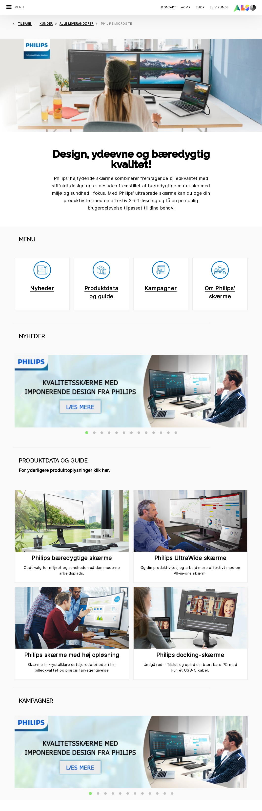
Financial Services (20, 753)
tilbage (25, 23)
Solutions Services (21, 779)
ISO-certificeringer (146, 762)
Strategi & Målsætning (86, 797)
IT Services (15, 762)
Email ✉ (125, 634)
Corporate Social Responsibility (156, 753)
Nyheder (42, 187)
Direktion (76, 745)
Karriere (75, 753)
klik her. (102, 262)
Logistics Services (21, 771)
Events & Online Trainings (151, 771)
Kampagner (161, 187)
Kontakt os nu (22, 696)
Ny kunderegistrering (148, 779)
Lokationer (77, 771)
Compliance (78, 762)
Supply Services (19, 788)
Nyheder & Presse (83, 779)
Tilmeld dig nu (147, 696)
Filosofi (75, 788)
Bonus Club (140, 745)
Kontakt (168, 7)
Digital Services (19, 745)
